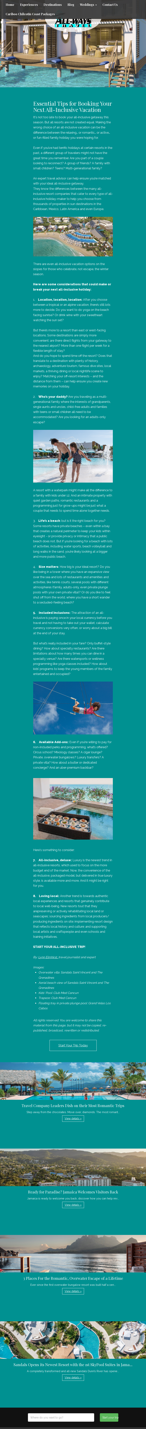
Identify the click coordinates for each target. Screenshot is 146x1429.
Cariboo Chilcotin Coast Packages (30, 14)
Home (10, 5)
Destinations (53, 5)
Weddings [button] (88, 5)
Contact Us (110, 5)
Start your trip (110, 1417)
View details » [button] (73, 1118)
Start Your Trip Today (73, 1045)
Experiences (29, 5)
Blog (70, 5)
